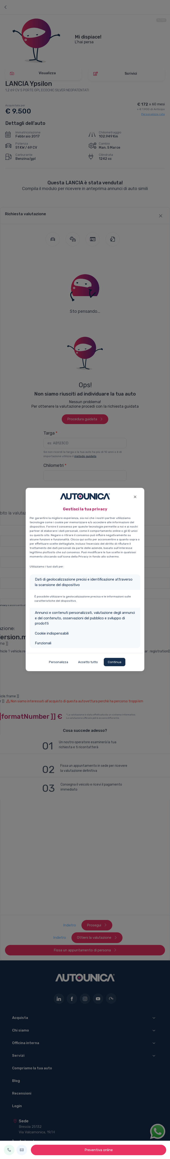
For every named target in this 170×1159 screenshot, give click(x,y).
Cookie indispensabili (52, 633)
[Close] (135, 496)
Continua (114, 662)
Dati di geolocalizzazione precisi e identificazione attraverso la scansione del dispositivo (83, 582)
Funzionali (43, 643)
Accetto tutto (88, 662)
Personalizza (58, 662)
